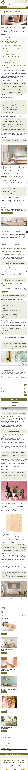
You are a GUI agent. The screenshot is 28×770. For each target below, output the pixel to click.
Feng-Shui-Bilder (8, 60)
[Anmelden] (10, 4)
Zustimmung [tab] (5, 366)
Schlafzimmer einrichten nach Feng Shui (11, 41)
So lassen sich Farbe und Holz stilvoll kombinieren (8, 670)
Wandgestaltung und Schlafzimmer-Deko (11, 56)
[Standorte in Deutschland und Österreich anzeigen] (7, 4)
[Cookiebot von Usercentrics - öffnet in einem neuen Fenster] (22, 364)
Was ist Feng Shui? (7, 39)
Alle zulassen (14, 399)
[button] (19, 1)
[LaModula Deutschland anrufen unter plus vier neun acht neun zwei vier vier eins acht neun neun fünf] (1, 4)
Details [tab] (14, 366)
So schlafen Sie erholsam (7, 632)
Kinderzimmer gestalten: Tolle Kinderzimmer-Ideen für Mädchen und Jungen (9, 689)
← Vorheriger (3, 615)
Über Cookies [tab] (23, 366)
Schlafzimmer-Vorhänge (9, 62)
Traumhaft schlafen (4, 748)
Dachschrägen (8, 50)
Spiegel (6, 57)
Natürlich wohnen (4, 742)
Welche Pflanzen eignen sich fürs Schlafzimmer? (8, 728)
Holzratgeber (3, 745)
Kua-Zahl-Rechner (21, 248)
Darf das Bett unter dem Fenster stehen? (13, 47)
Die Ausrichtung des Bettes (10, 42)
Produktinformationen (5, 750)
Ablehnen (14, 405)
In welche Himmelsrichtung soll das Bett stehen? (14, 44)
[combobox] (17, 7)
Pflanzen (6, 59)
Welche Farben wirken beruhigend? (12, 54)
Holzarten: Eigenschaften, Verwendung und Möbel (7, 709)
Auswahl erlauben (14, 402)
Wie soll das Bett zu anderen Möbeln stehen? (14, 48)
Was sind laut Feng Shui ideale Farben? (13, 53)
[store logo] (3, 1)
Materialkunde (4, 751)
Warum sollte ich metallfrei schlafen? (7, 650)
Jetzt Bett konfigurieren (7, 213)
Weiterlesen (4, 634)
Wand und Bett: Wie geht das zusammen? (13, 45)
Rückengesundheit (4, 743)
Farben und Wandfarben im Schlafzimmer (11, 51)
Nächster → (24, 615)
